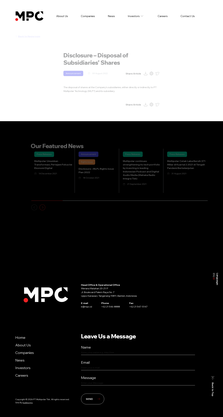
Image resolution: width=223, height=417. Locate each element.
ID (214, 278)
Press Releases (44, 157)
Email (85, 362)
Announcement (73, 76)
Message (88, 377)
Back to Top (212, 389)
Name (86, 347)
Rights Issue (87, 165)
